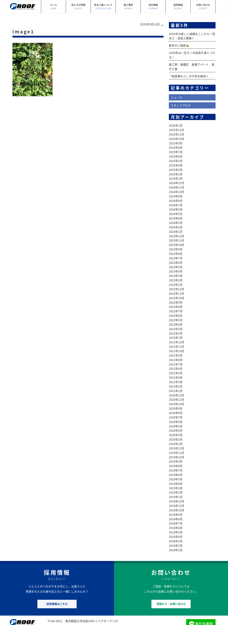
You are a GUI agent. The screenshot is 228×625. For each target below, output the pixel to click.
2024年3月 (176, 218)
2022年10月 (176, 290)
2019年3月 (176, 474)
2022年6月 (176, 307)
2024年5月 (176, 209)
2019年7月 (176, 457)
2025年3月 (176, 167)
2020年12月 (176, 384)
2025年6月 (176, 154)
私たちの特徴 (78, 6)
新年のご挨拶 (179, 45)
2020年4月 (176, 418)
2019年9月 (176, 448)
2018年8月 (176, 504)
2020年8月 (176, 401)
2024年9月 (176, 192)
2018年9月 (176, 499)
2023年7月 (176, 252)
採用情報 (178, 6)
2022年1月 (176, 329)
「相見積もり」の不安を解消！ (189, 75)
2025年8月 (176, 145)
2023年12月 (176, 231)
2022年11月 (176, 286)
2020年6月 (176, 410)
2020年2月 (176, 427)
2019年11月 (176, 440)
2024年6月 (176, 205)
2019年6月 (176, 461)
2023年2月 (176, 273)
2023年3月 (176, 269)
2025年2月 (176, 171)
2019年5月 (176, 465)
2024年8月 (176, 196)
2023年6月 (176, 256)
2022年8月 (176, 299)
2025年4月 (176, 162)
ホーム (53, 6)
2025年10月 (176, 137)
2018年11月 (176, 491)
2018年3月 (176, 525)
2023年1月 (176, 278)
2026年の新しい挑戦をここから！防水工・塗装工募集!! (192, 36)
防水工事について (103, 6)
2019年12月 (176, 435)
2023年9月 (176, 243)
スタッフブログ (181, 104)
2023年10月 (176, 239)
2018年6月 (176, 512)
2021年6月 (176, 359)
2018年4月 (176, 521)
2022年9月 (176, 295)
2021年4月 (176, 367)
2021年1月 (176, 380)
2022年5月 (176, 312)
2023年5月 (176, 260)
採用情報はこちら (57, 587)
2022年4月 (176, 316)
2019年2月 (176, 478)
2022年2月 (176, 324)
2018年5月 (176, 517)
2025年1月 (176, 175)
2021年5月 (176, 363)
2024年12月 (176, 179)
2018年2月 (176, 529)
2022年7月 (176, 303)
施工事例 (128, 6)
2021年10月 (176, 342)
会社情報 (153, 6)
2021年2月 (176, 376)
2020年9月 (176, 397)
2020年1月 (176, 431)
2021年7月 (176, 354)
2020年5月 (176, 414)
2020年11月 (176, 388)
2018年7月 (176, 508)
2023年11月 (176, 235)
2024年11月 (176, 184)
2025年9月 (176, 141)
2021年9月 (176, 346)
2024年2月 (176, 222)
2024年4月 (176, 213)
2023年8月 (176, 248)
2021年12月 (176, 333)
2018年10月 (176, 495)
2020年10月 (176, 393)
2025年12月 (176, 128)
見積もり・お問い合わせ (171, 587)
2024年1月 (176, 226)
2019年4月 (176, 470)
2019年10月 (176, 444)
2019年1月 (176, 482)
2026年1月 (176, 124)
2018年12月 (176, 487)
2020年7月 (176, 406)
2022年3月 (176, 320)
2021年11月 (176, 337)
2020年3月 (176, 423)
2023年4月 (176, 265)
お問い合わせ (203, 6)
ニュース (176, 96)
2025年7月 (176, 149)
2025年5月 (176, 158)
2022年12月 (176, 282)
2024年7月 (176, 201)
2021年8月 (176, 350)
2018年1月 (176, 534)
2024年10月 (176, 188)
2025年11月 (176, 132)
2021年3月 (176, 371)
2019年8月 (176, 453)
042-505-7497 (64, 609)
